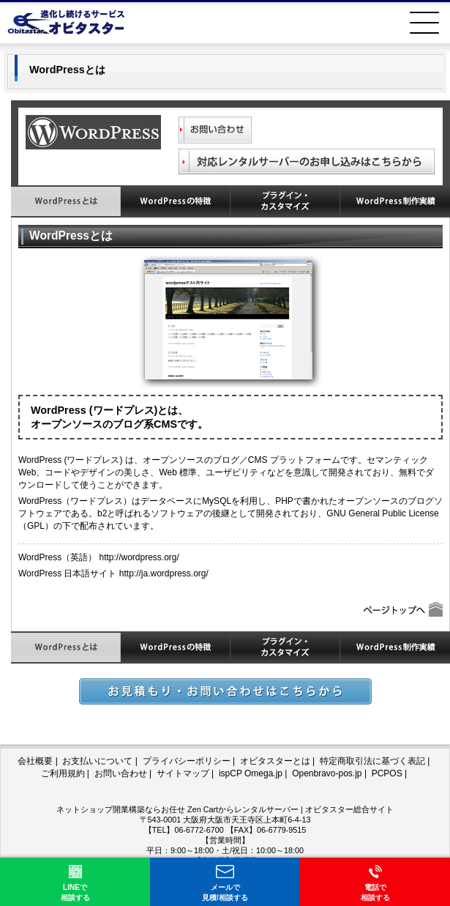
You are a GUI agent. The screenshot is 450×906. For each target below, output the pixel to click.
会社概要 (35, 761)
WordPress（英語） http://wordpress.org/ (98, 557)
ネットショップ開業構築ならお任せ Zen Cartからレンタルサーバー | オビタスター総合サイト (225, 809)
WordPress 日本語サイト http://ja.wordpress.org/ (113, 573)
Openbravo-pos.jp (326, 773)
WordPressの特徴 (175, 201)
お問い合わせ (120, 773)
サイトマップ (183, 773)
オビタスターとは (275, 761)
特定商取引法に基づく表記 (372, 761)
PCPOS (387, 773)
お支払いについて (97, 761)
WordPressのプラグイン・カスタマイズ (285, 201)
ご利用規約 (63, 773)
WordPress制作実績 (395, 201)
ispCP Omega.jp (250, 773)
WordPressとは (66, 201)
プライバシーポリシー (186, 761)
